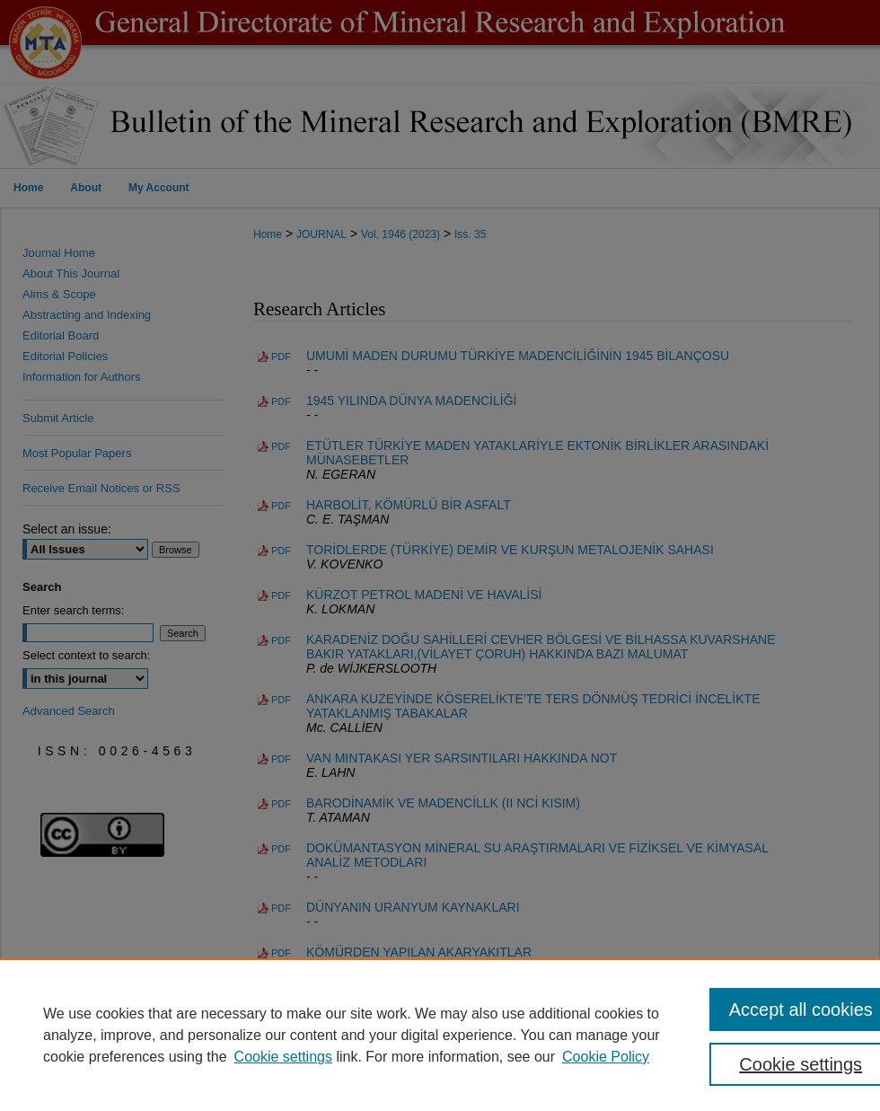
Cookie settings (283, 1056)
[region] (440, 1034)
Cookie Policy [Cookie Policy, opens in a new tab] (605, 1056)
